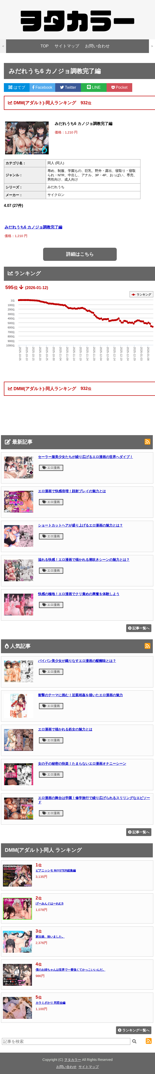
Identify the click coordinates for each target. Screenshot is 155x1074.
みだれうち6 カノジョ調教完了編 (33, 227)
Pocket (119, 87)
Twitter (68, 87)
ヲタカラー (72, 1060)
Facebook (42, 87)
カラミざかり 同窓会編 (50, 1002)
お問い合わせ (97, 46)
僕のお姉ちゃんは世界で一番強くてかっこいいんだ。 (70, 969)
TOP (44, 46)
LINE (94, 87)
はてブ (16, 87)
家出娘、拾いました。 (50, 936)
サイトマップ (66, 46)
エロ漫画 (51, 467)
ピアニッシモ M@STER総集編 (56, 870)
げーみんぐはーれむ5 (49, 903)
